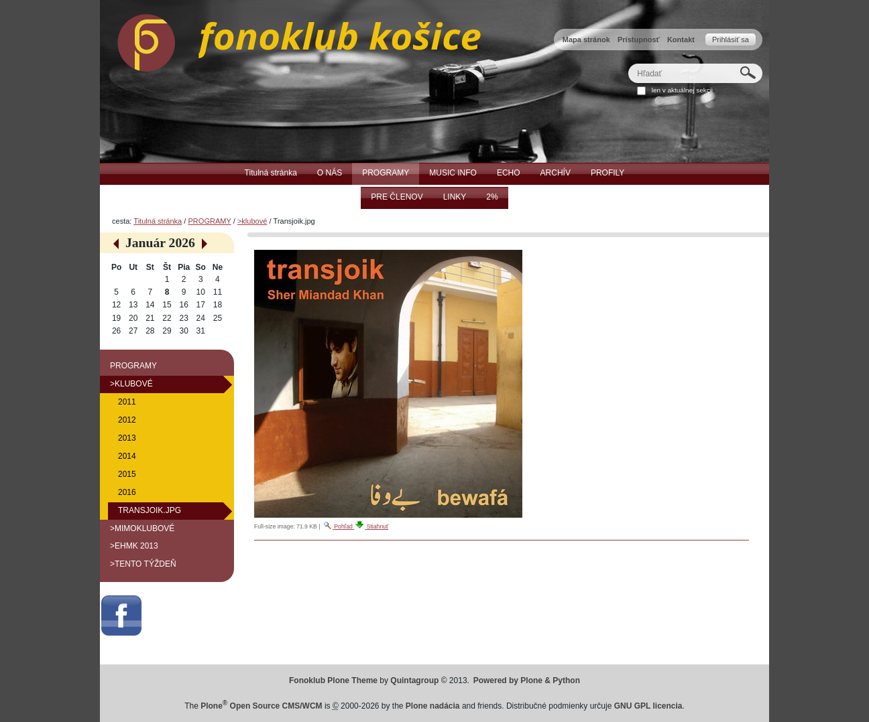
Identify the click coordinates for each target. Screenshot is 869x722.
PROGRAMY (209, 221)
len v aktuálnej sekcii (682, 90)
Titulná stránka (157, 221)
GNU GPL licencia (648, 706)
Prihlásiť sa (730, 39)
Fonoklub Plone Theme (333, 680)
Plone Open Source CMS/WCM (261, 706)
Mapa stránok (586, 39)
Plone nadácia (433, 706)
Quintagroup (414, 680)
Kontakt (681, 39)
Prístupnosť (639, 39)
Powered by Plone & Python (526, 680)
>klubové (252, 221)
